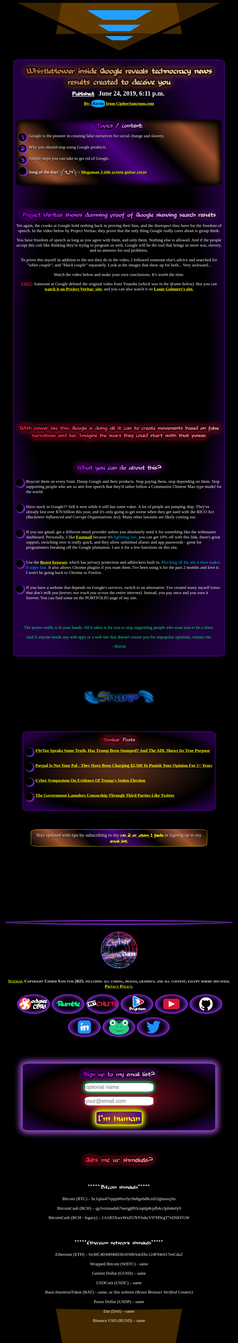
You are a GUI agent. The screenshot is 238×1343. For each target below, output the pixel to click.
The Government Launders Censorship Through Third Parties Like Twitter (104, 795)
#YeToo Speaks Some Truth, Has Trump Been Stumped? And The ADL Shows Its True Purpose (122, 750)
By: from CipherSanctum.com (119, 103)
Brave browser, (54, 562)
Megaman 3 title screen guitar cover (114, 172)
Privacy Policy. (119, 986)
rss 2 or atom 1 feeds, (142, 835)
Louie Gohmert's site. (173, 288)
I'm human (119, 1118)
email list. (119, 841)
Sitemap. (15, 981)
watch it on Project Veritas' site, (74, 288)
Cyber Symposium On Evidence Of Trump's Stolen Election (90, 780)
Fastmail (84, 537)
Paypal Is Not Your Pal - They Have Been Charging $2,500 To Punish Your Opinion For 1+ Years (123, 765)
